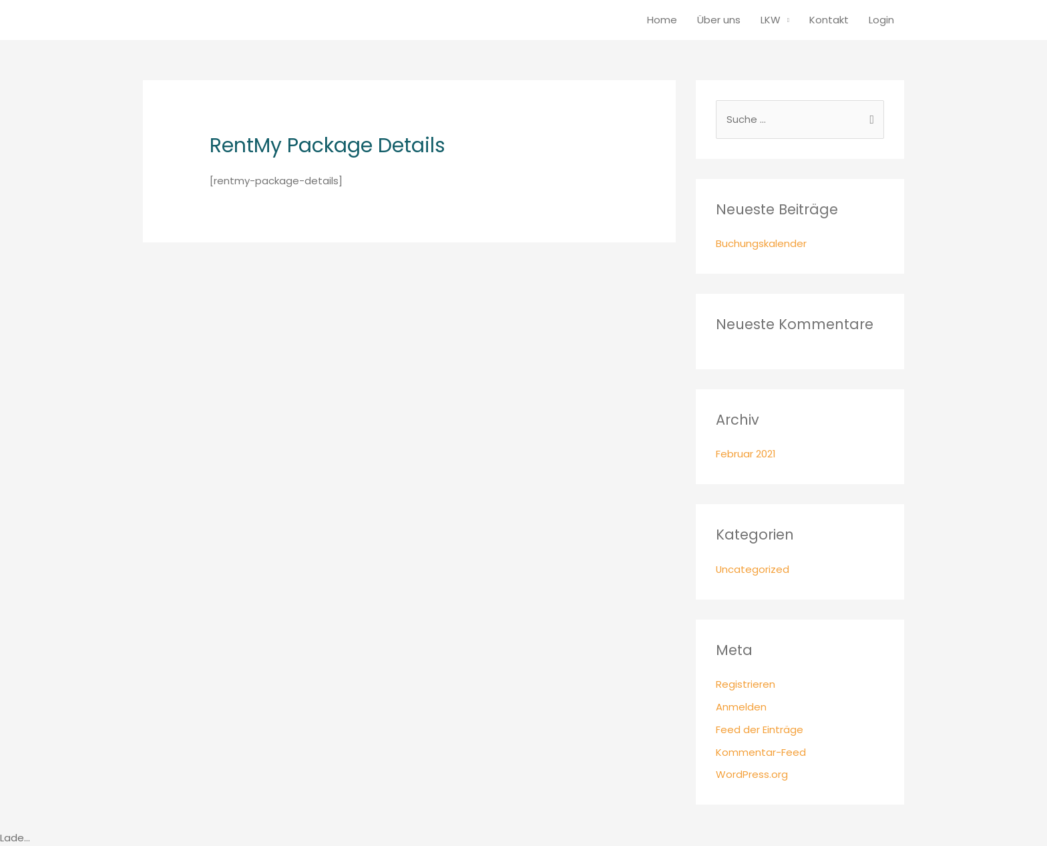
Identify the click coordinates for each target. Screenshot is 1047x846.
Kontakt (829, 20)
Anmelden (741, 707)
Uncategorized (753, 569)
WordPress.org (752, 775)
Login (881, 20)
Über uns (719, 20)
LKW (771, 20)
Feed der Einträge (759, 729)
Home (662, 20)
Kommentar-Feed (761, 752)
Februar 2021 (746, 454)
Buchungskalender (761, 244)
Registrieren (745, 685)
